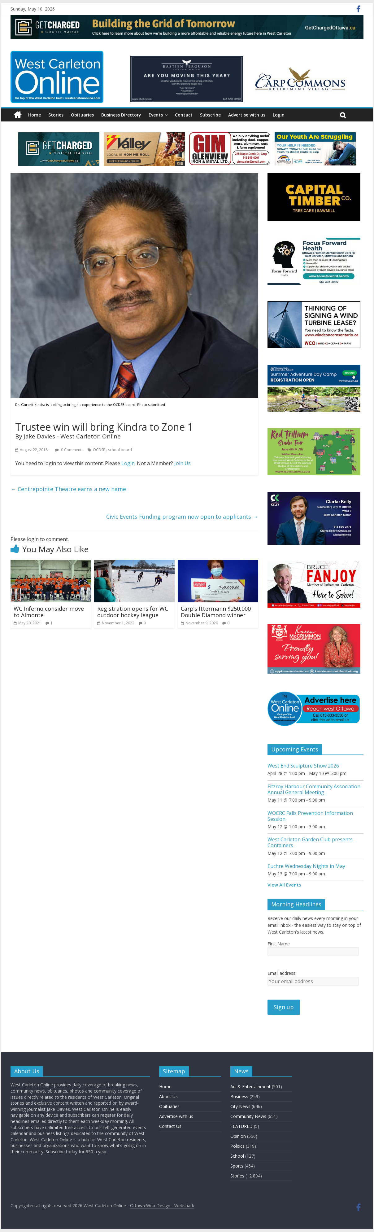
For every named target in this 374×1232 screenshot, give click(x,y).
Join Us (182, 463)
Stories (55, 115)
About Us (168, 1096)
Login (279, 115)
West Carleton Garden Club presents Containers (310, 842)
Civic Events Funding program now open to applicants (182, 516)
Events (156, 115)
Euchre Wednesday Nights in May (306, 866)
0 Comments (69, 449)
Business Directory (121, 115)
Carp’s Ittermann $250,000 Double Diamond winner (216, 612)
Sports (236, 1166)
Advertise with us (246, 115)
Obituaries (82, 115)
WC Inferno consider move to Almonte (49, 612)
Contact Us (170, 1126)
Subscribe (210, 115)
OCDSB (99, 449)
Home (34, 115)
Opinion (238, 1136)
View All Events (284, 885)
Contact (184, 115)
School (237, 1156)
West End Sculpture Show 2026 (303, 765)
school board (120, 449)
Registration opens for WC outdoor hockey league (132, 612)
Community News (248, 1116)
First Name (278, 944)
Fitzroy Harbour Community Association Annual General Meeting (313, 789)
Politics (237, 1146)
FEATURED (241, 1126)
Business (239, 1096)
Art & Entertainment (250, 1086)
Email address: (281, 973)
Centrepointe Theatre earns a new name (68, 489)
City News (240, 1106)
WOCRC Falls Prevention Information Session (310, 816)
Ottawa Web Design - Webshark (162, 1205)
